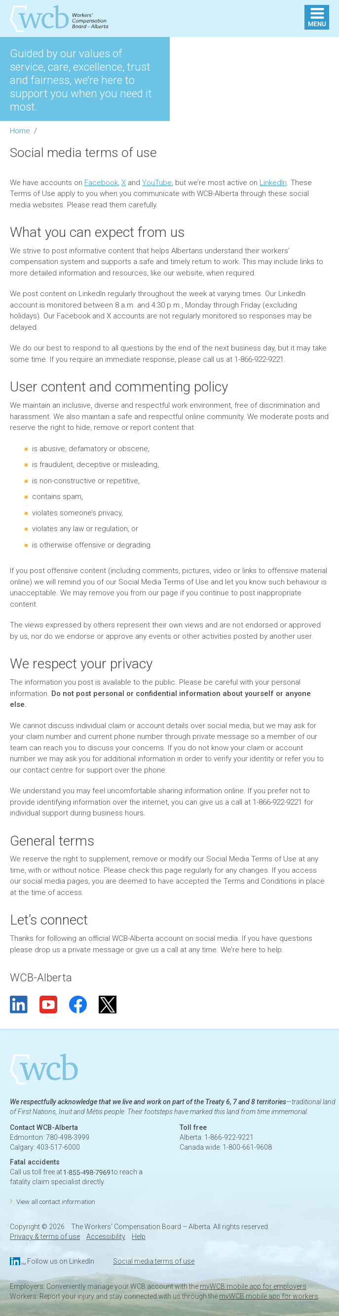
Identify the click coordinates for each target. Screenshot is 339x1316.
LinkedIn (273, 182)
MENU (316, 17)
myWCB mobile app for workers (268, 1296)
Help (139, 1236)
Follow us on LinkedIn (60, 1261)
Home (20, 130)
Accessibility (105, 1236)
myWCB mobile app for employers (253, 1286)
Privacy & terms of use (45, 1236)
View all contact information (55, 1201)
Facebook (101, 182)
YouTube (157, 182)
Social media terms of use (153, 1261)
